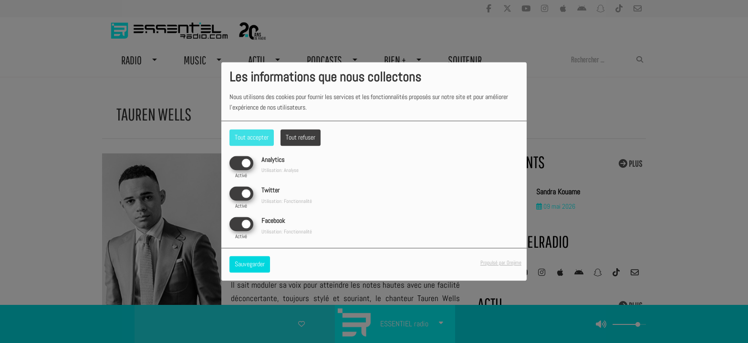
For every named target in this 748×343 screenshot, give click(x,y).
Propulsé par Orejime (500, 263)
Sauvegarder (250, 264)
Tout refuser (300, 137)
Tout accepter (252, 137)
